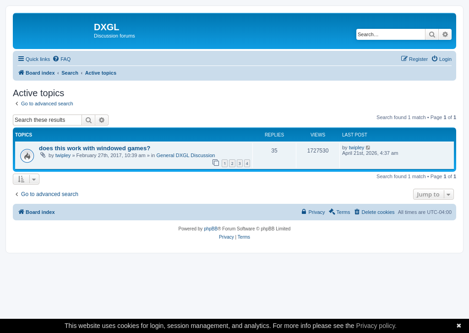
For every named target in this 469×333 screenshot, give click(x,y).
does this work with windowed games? (94, 148)
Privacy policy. (376, 325)
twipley (63, 155)
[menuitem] (61, 59)
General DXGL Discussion (186, 155)
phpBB (211, 228)
